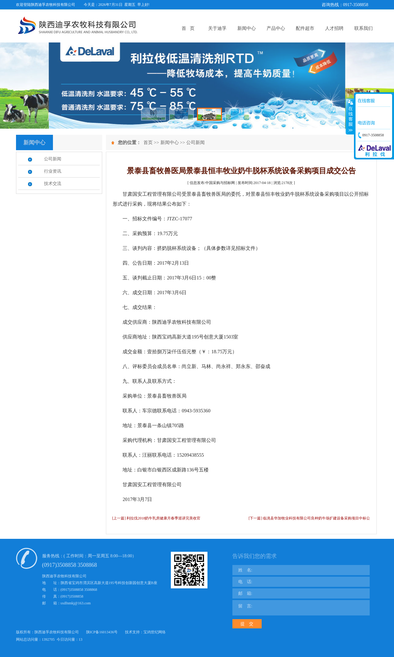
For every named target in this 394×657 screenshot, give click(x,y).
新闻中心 (246, 28)
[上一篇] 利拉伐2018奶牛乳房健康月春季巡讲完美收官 (156, 518)
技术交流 (52, 183)
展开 (350, 116)
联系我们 (363, 28)
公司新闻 (52, 159)
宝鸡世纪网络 (154, 632)
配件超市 (305, 28)
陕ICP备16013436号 (102, 632)
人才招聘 (334, 28)
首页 (148, 142)
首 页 (188, 28)
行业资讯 (52, 171)
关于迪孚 (217, 28)
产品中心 (276, 28)
